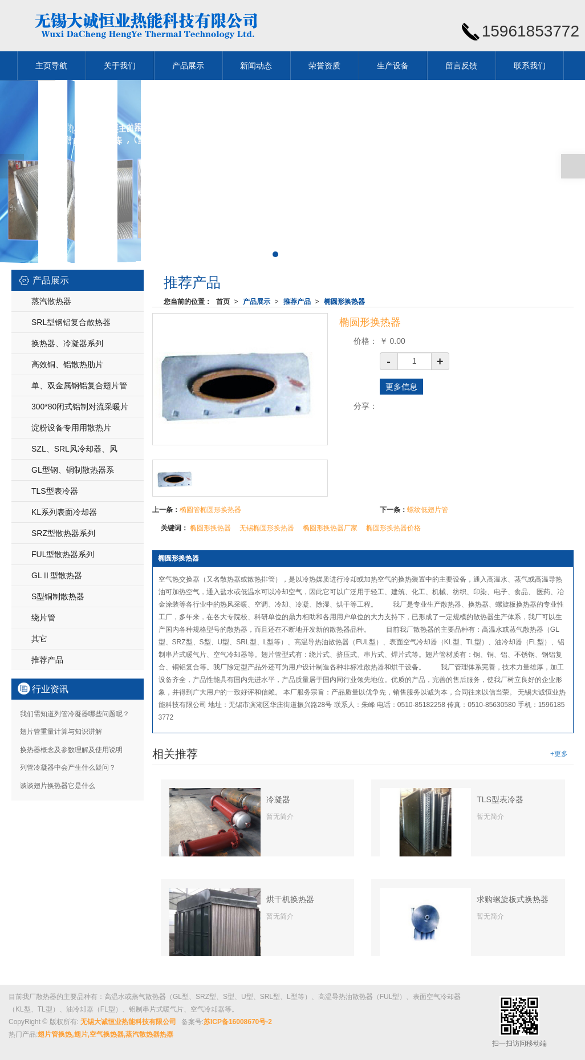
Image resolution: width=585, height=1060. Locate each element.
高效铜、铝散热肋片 (67, 364)
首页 (223, 302)
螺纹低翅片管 (427, 510)
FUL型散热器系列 (62, 554)
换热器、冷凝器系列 (67, 343)
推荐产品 (297, 302)
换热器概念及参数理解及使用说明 (71, 750)
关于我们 (120, 65)
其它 (39, 638)
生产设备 (393, 65)
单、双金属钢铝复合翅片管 (79, 385)
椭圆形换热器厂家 (330, 528)
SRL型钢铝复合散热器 (71, 322)
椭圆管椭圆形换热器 (210, 510)
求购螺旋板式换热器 (513, 899)
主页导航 (51, 65)
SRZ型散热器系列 (63, 533)
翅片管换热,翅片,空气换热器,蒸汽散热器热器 (105, 1034)
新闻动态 (256, 65)
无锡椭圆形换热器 (266, 528)
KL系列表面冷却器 (64, 512)
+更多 (559, 754)
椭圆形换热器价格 (393, 528)
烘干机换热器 (290, 899)
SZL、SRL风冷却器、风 (74, 448)
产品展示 (188, 65)
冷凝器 (278, 799)
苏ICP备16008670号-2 (238, 1022)
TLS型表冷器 (500, 799)
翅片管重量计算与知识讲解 (61, 732)
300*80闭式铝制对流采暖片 (79, 406)
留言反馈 (461, 65)
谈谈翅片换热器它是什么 (57, 786)
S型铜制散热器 (57, 596)
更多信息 (401, 386)
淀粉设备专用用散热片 (71, 427)
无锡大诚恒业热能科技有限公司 (128, 1022)
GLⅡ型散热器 (56, 575)
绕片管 (43, 617)
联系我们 (530, 65)
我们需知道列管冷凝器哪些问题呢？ (74, 714)
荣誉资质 (324, 65)
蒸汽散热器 (51, 301)
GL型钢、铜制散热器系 (72, 469)
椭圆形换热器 (344, 302)
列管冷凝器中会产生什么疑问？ (68, 767)
